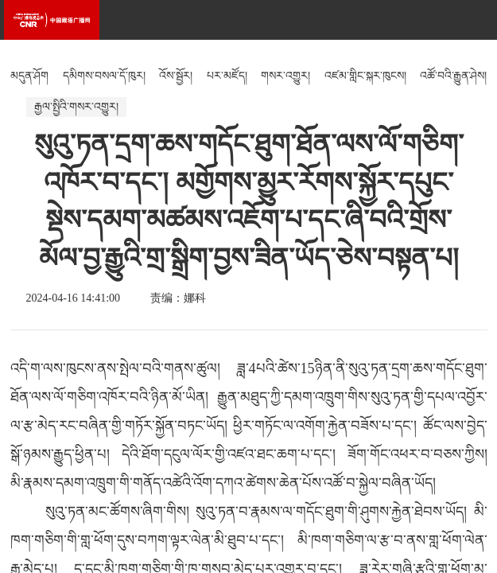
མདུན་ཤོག (29, 76)
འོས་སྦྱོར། (175, 76)
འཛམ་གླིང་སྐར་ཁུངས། (365, 76)
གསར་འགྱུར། (285, 76)
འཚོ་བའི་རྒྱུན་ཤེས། (453, 76)
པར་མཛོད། (227, 76)
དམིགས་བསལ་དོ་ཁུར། (104, 76)
